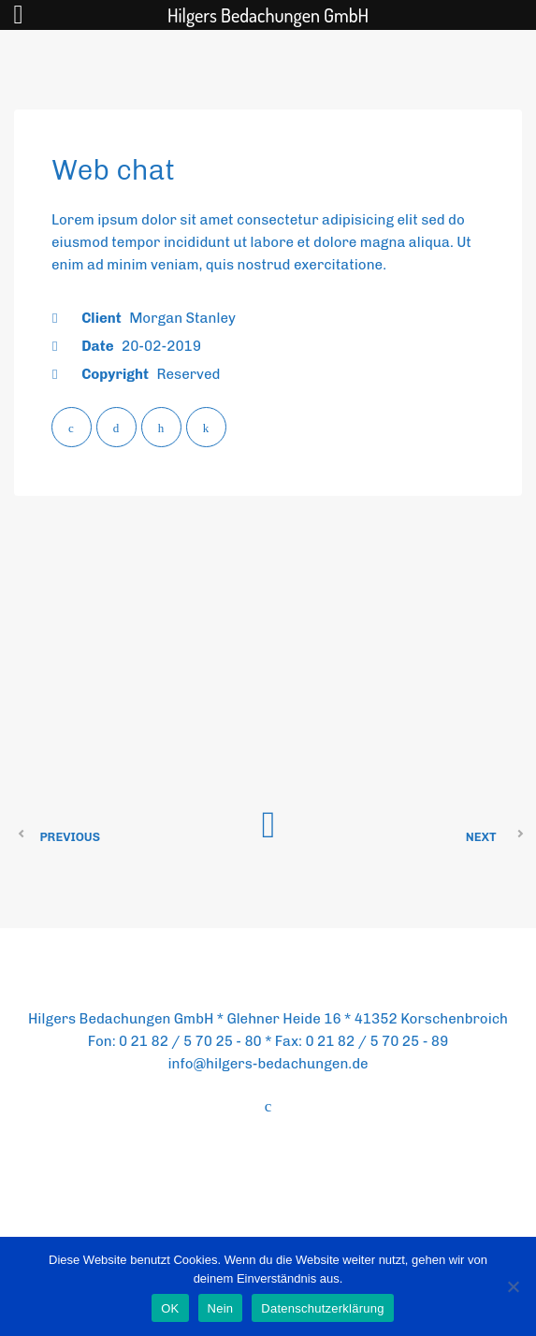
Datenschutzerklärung (322, 1308)
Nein (221, 1308)
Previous (69, 837)
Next (481, 837)
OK (170, 1308)
